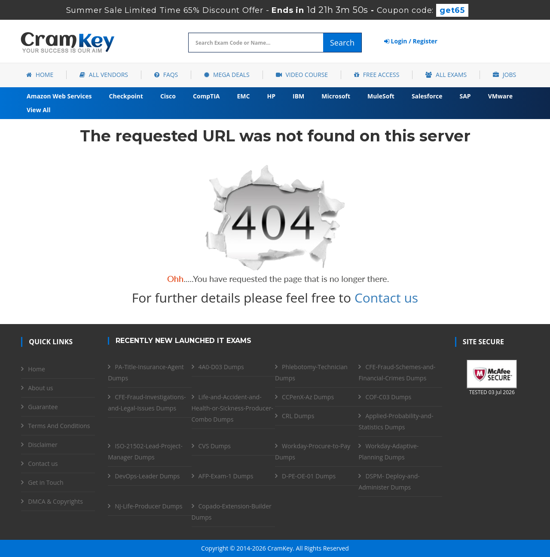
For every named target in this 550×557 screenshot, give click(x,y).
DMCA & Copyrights (55, 501)
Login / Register (410, 41)
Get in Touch (45, 482)
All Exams (446, 74)
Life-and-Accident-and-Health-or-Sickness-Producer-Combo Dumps (232, 408)
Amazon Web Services (59, 96)
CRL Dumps (298, 416)
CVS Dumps (215, 446)
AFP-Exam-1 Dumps (226, 476)
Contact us (386, 297)
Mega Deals (226, 74)
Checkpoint (126, 96)
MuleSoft (380, 96)
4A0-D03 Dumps (221, 367)
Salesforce (427, 96)
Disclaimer (42, 445)
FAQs (166, 74)
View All (38, 110)
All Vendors (103, 74)
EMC (243, 96)
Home (39, 74)
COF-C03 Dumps (388, 397)
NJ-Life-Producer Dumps (148, 506)
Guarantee (43, 407)
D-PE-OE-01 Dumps (309, 476)
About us (40, 388)
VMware (500, 96)
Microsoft (335, 96)
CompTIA (206, 96)
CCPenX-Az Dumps (308, 397)
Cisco (168, 96)
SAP (465, 96)
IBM (298, 96)
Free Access (376, 74)
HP (271, 96)
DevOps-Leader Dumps (147, 476)
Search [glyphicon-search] (342, 42)
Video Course (302, 74)
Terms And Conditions (59, 426)
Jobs (504, 74)
